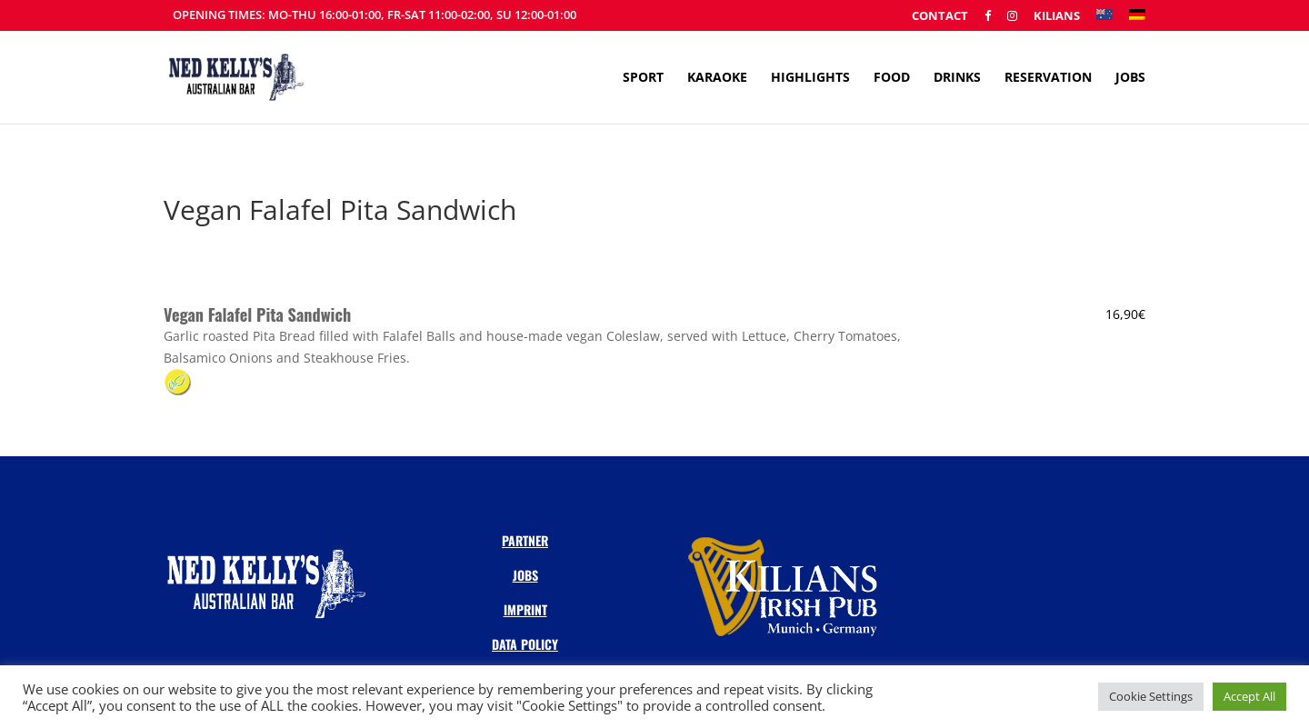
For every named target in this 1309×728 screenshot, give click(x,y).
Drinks (957, 78)
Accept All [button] (1249, 696)
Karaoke (717, 78)
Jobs (1130, 78)
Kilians (1057, 17)
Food (892, 78)
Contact (940, 17)
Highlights (810, 78)
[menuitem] (1104, 20)
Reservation (1048, 78)
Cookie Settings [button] (1151, 696)
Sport (643, 78)
